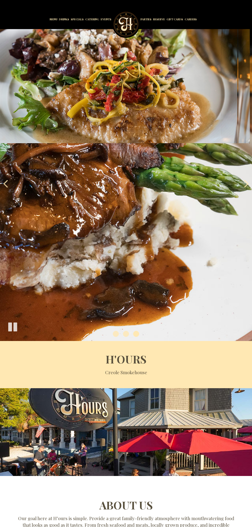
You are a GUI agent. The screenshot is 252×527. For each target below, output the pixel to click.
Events (106, 19)
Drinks (64, 19)
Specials (77, 19)
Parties (146, 19)
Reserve (159, 19)
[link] (126, 24)
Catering (92, 19)
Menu (53, 19)
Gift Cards (175, 19)
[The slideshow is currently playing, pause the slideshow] (12, 326)
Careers (191, 19)
